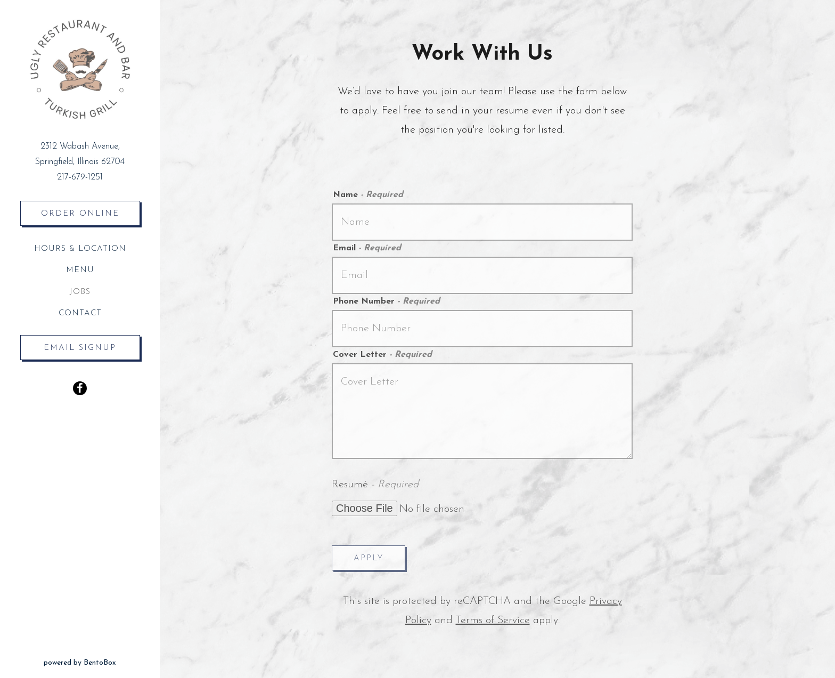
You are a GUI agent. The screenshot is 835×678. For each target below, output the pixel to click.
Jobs (80, 292)
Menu (80, 270)
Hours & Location (80, 249)
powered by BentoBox (102, 661)
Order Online (90, 212)
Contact (80, 313)
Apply (368, 558)
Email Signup (80, 348)
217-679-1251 (80, 177)
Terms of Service (493, 620)
